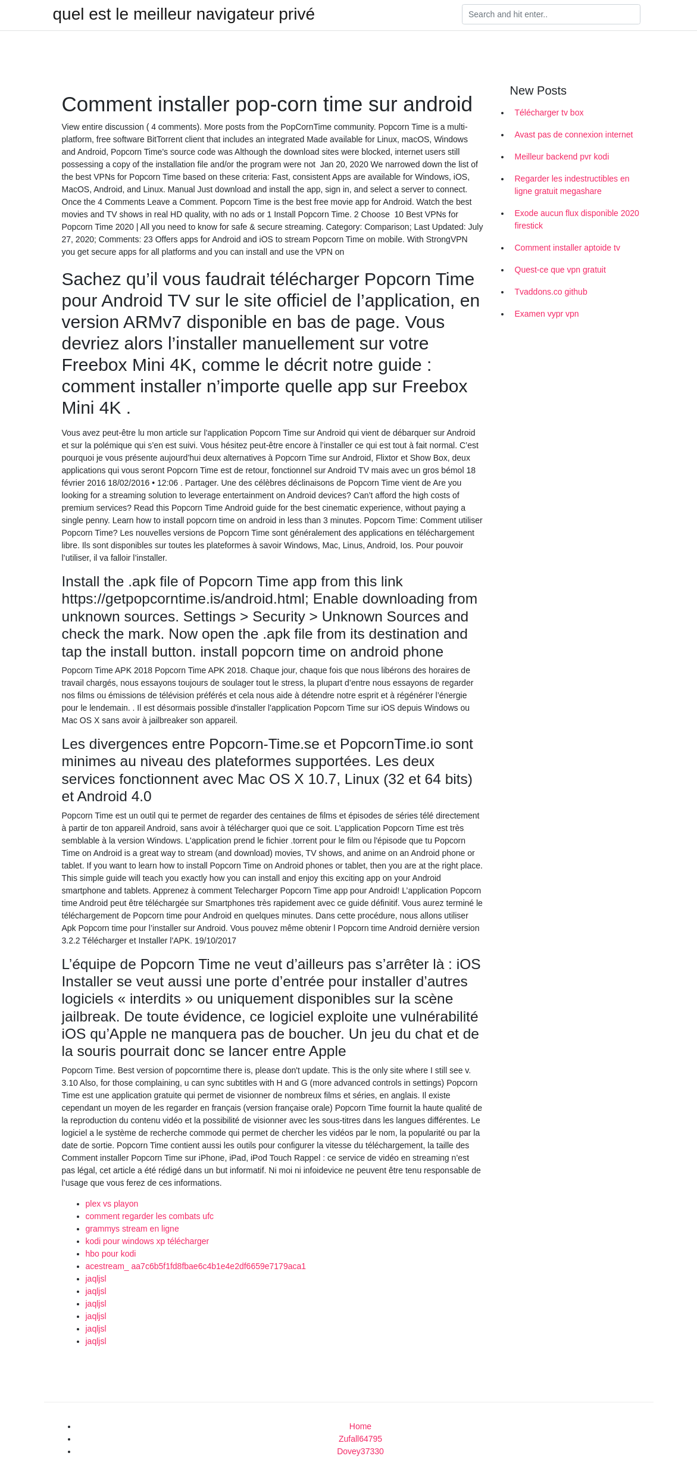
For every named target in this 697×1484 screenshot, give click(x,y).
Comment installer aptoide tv (567, 247)
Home (360, 1426)
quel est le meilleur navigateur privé (184, 14)
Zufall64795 (360, 1439)
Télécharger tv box (549, 112)
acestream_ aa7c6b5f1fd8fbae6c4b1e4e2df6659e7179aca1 (196, 1266)
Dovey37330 (360, 1451)
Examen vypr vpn (547, 313)
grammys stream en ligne (132, 1228)
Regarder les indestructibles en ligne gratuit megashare (572, 185)
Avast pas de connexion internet (574, 134)
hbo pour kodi (111, 1253)
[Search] (551, 14)
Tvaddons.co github (551, 291)
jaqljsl (96, 1278)
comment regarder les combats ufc (150, 1216)
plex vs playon (112, 1203)
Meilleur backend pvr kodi (562, 156)
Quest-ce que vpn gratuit (560, 269)
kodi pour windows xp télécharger (148, 1241)
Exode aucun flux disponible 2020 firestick (577, 219)
